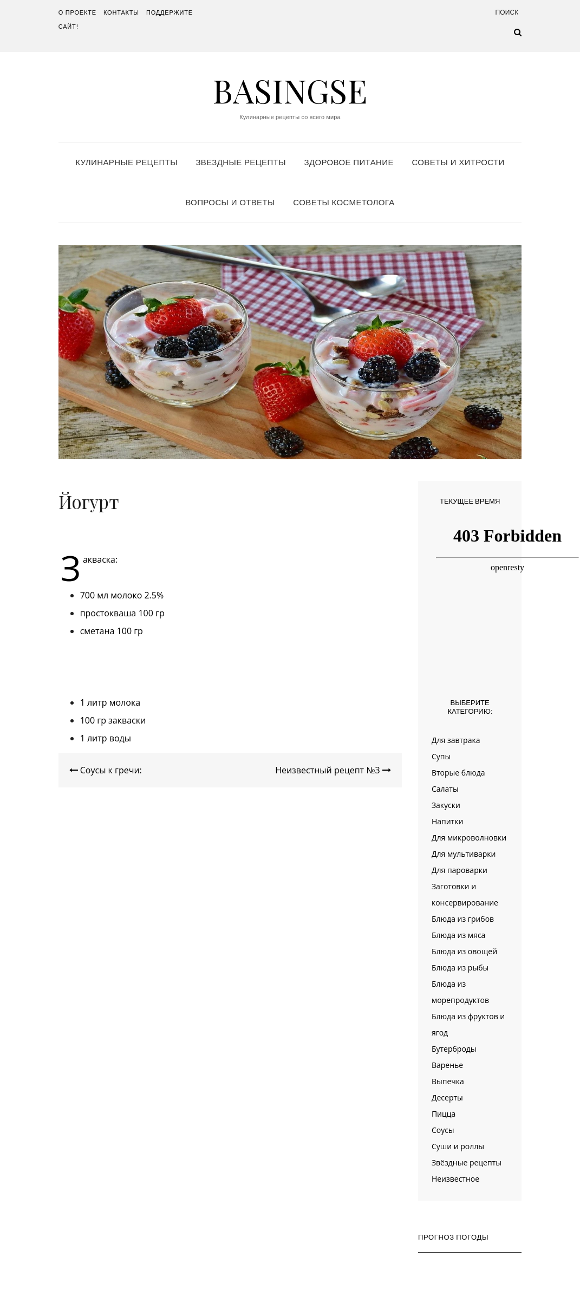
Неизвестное (455, 1179)
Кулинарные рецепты (126, 162)
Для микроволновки (469, 837)
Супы (441, 756)
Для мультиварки (464, 854)
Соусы (443, 1130)
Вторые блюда (458, 772)
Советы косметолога (343, 202)
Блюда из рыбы (460, 967)
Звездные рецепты (240, 162)
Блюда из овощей (464, 951)
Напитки (447, 821)
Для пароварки (459, 870)
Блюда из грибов (463, 919)
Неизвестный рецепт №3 (333, 770)
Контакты (121, 12)
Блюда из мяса (458, 935)
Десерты (447, 1097)
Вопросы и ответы (230, 202)
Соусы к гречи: (105, 770)
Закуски (446, 805)
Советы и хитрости (458, 162)
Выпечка (448, 1081)
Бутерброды (454, 1049)
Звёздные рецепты (466, 1162)
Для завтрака (456, 740)
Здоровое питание (349, 162)
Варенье (447, 1065)
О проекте (77, 12)
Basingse (289, 90)
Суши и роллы (458, 1146)
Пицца (443, 1114)
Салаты (445, 789)
